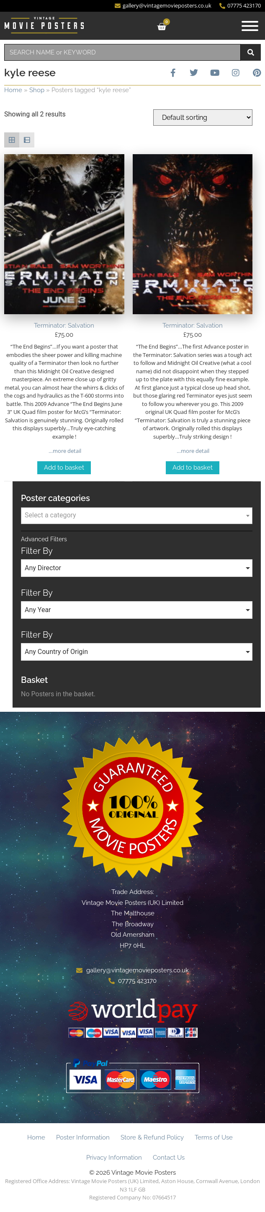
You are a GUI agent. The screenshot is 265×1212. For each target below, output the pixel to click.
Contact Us (169, 1157)
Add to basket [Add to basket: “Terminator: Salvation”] (64, 467)
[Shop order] (202, 117)
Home (13, 90)
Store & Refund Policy (152, 1137)
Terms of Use (214, 1137)
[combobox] (122, 52)
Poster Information (83, 1137)
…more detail (64, 451)
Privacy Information (114, 1157)
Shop (36, 90)
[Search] (251, 52)
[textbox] (136, 515)
